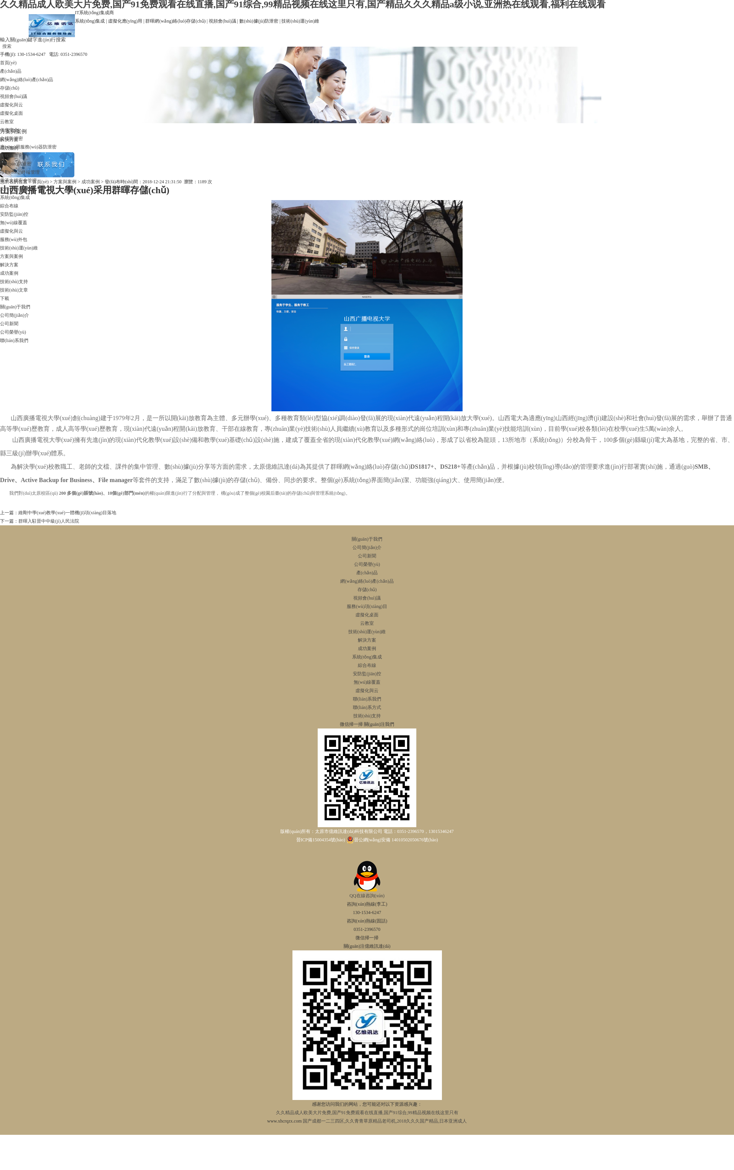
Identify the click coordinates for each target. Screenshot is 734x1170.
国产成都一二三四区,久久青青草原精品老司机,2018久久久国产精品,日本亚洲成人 (385, 1121)
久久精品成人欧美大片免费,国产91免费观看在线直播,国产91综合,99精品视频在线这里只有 (367, 1112)
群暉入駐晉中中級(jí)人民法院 (48, 521)
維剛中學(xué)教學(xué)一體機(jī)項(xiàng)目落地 (67, 512)
